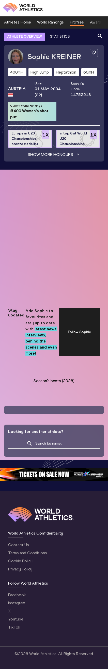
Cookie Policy (20, 561)
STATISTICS (60, 36)
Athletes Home (17, 22)
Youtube (15, 619)
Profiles (77, 22)
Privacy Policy (20, 569)
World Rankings (50, 22)
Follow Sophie (79, 332)
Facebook (17, 594)
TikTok (14, 627)
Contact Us (18, 544)
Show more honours (54, 154)
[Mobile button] (49, 8)
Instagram (16, 603)
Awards (96, 22)
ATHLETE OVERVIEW (24, 36)
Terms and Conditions (27, 552)
